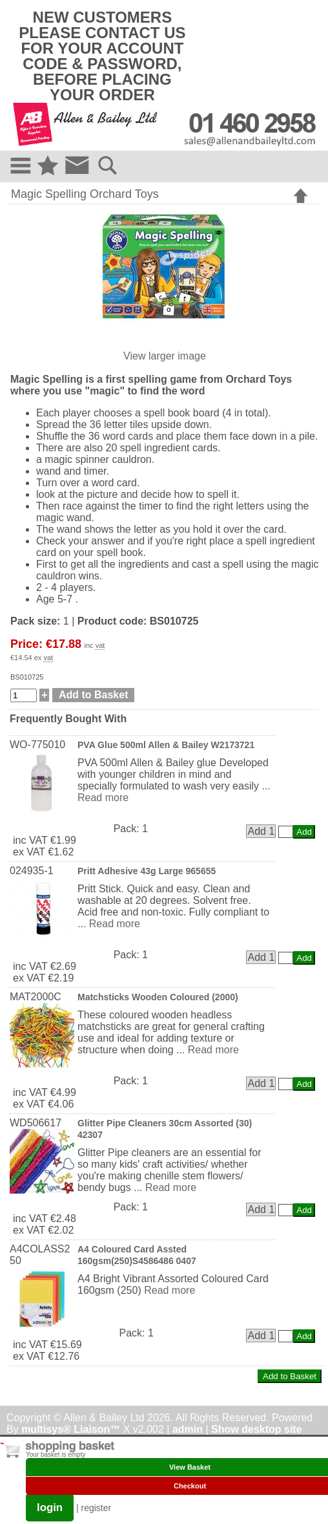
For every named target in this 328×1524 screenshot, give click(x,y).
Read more (102, 797)
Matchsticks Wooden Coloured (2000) (157, 997)
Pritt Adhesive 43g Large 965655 (146, 871)
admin (187, 1429)
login (50, 1507)
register (96, 1508)
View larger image (164, 355)
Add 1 (260, 831)
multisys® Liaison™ (70, 1429)
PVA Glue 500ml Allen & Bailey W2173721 (165, 745)
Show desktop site (256, 1429)
